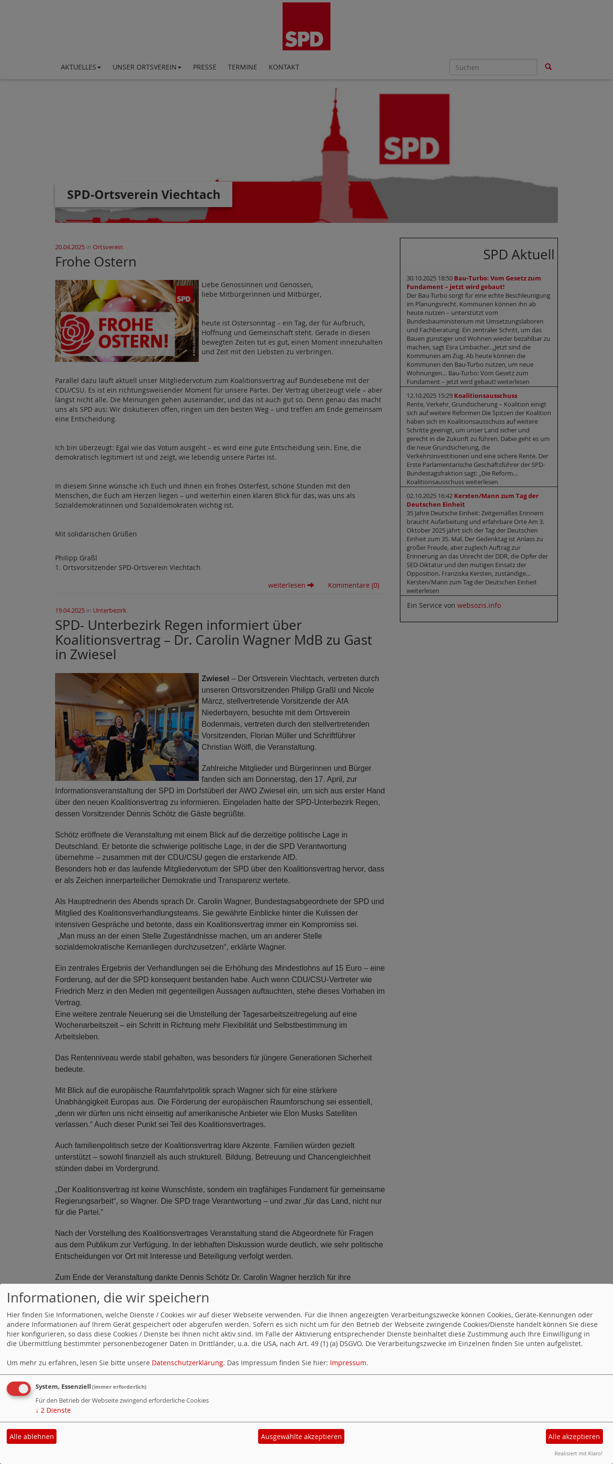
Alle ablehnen (32, 1436)
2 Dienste (53, 1410)
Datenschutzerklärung (187, 1362)
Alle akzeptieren (574, 1436)
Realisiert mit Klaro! (578, 1453)
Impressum (348, 1362)
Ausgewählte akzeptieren (301, 1436)
